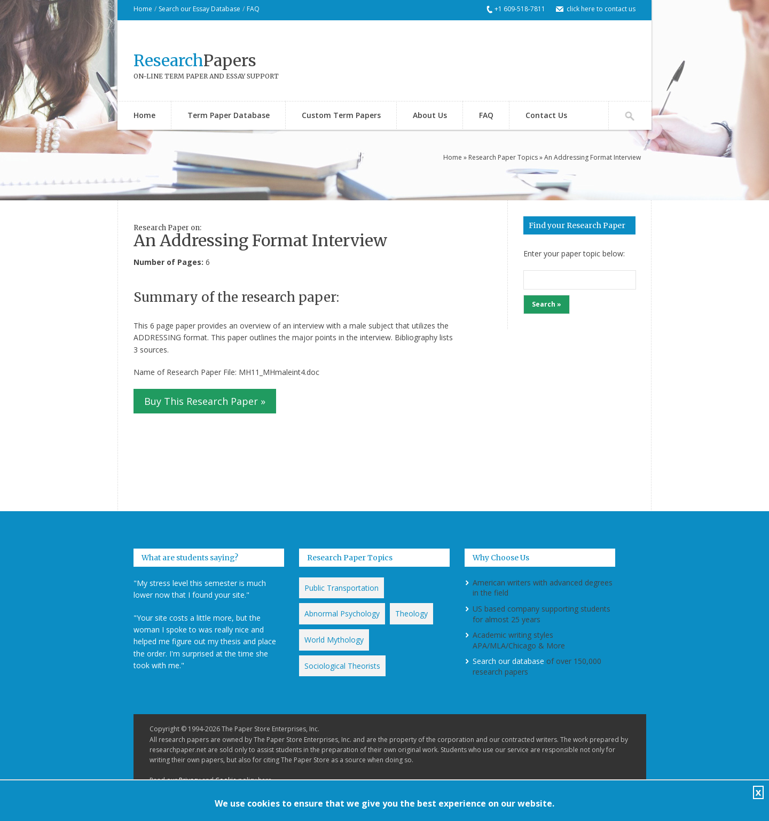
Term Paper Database (228, 115)
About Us (430, 115)
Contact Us (546, 115)
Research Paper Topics (503, 157)
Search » (546, 304)
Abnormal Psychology (342, 613)
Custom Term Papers (341, 115)
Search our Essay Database (199, 8)
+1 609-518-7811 (520, 8)
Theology (411, 613)
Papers (195, 60)
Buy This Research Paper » (204, 401)
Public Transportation (341, 588)
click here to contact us (601, 8)
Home (143, 8)
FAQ (253, 8)
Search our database (508, 661)
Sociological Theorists (342, 666)
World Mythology (334, 640)
